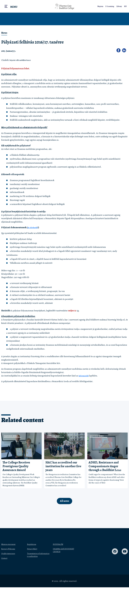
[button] (119, 51)
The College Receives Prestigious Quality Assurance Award (16, 466)
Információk (85, 375)
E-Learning (110, 6)
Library (120, 6)
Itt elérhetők (33, 227)
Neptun (101, 6)
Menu (13, 7)
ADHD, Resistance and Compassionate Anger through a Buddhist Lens (105, 466)
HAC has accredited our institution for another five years (63, 466)
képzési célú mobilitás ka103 (23, 60)
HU (125, 6)
